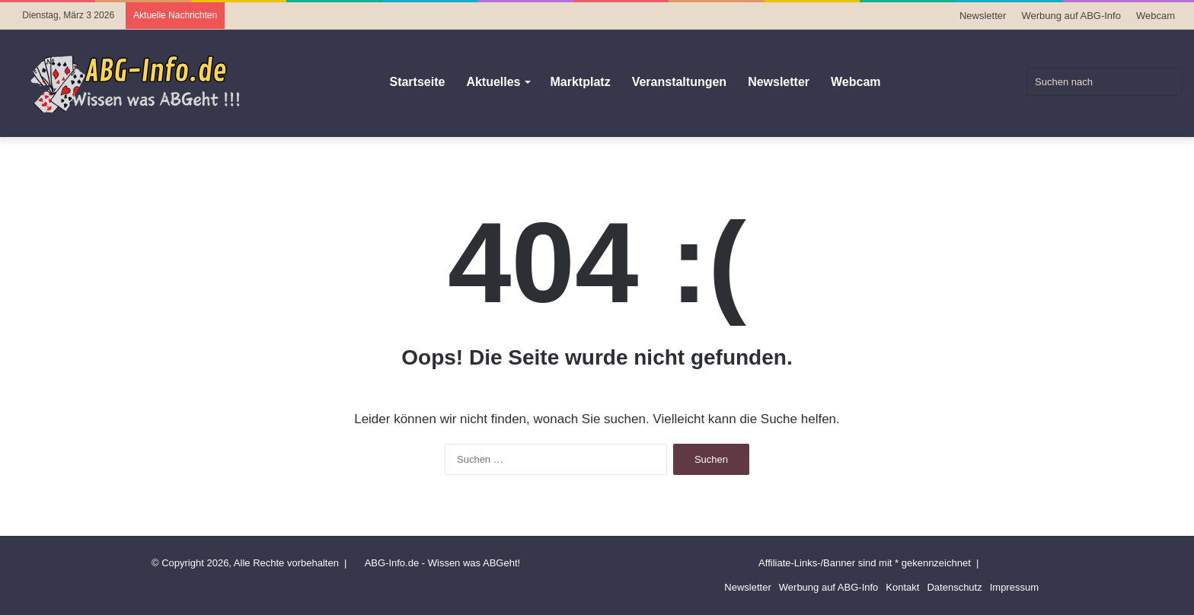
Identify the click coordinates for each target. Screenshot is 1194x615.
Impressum (1014, 587)
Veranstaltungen (679, 81)
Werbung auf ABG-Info (1071, 15)
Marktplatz (581, 81)
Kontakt (902, 587)
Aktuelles (493, 81)
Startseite (417, 81)
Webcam (1155, 15)
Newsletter (982, 15)
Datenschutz (954, 587)
